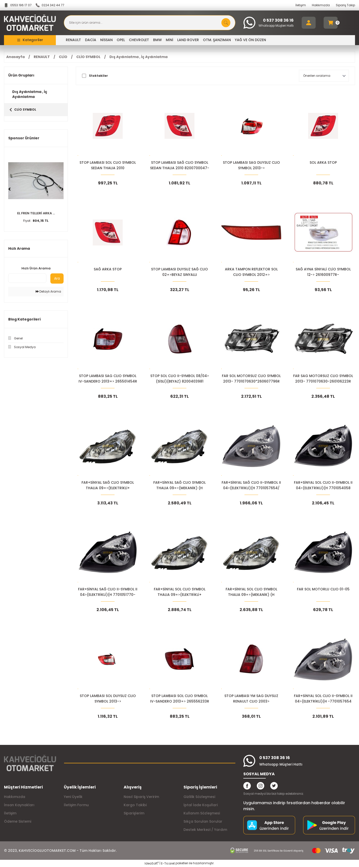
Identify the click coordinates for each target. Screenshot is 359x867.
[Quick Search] (27, 278)
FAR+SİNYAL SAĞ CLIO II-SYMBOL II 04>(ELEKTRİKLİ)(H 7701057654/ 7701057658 (251, 485)
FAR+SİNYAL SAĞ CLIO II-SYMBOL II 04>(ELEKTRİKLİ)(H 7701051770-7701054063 (107, 592)
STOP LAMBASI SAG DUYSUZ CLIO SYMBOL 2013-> (251, 165)
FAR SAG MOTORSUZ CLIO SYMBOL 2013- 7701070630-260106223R (323, 378)
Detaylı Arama (48, 291)
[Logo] (30, 22)
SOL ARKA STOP (323, 162)
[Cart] (331, 23)
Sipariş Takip (345, 5)
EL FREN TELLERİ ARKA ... (36, 213)
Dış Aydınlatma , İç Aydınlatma (138, 56)
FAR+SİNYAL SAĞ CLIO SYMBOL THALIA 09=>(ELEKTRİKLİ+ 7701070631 (108, 485)
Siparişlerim (134, 813)
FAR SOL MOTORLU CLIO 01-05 (323, 589)
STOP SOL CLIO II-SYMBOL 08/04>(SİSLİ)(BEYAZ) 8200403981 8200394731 (179, 378)
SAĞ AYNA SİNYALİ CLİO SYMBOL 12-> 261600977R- (323, 272)
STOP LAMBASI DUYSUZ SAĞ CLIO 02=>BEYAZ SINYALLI (179, 272)
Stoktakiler (98, 76)
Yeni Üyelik (73, 796)
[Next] (62, 189)
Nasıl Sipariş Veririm (141, 796)
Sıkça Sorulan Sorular (202, 821)
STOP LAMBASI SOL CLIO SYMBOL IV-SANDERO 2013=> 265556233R (179, 698)
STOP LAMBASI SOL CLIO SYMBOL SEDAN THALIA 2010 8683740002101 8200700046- (108, 165)
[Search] (149, 22)
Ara (57, 278)
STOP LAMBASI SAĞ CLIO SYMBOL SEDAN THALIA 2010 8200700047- (179, 165)
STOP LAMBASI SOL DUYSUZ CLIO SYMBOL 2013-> (108, 698)
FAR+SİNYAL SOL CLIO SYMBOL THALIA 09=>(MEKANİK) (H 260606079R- (251, 592)
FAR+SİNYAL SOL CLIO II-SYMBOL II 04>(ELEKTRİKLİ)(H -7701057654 (323, 698)
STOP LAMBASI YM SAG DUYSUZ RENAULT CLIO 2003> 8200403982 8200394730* (251, 698)
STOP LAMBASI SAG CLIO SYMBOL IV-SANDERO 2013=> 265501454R (108, 378)
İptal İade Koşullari (200, 804)
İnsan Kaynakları (19, 804)
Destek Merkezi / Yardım (205, 829)
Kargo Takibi (135, 804)
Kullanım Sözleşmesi (201, 813)
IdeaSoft (152, 863)
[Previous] (9, 189)
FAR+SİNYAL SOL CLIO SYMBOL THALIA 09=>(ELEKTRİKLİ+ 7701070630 (179, 592)
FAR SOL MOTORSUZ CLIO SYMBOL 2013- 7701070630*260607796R (251, 378)
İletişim (300, 5)
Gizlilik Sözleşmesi (199, 796)
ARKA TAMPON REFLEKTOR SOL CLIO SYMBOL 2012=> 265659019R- (251, 272)
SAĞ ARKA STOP (108, 269)
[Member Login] (309, 23)
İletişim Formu (76, 804)
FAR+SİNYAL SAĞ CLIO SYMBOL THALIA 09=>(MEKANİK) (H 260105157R (179, 485)
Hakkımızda (321, 5)
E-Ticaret (168, 863)
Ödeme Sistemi (17, 821)
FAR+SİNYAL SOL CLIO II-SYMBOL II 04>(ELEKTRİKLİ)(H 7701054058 (323, 485)
